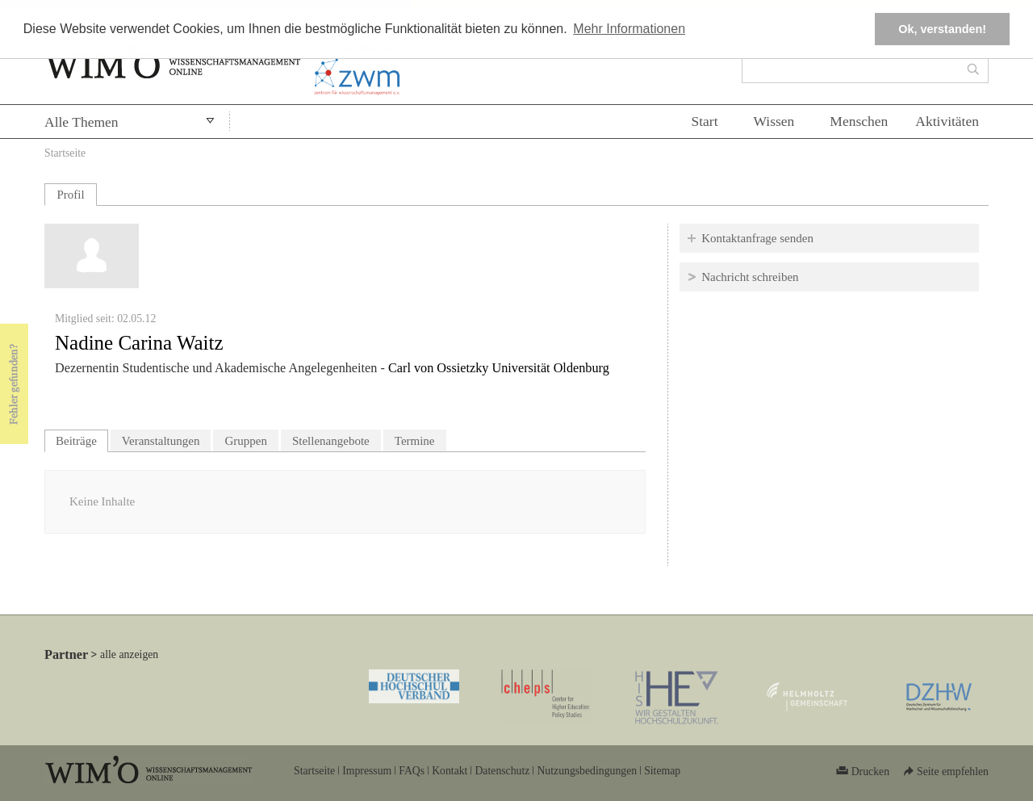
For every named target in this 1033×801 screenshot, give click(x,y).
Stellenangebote (331, 440)
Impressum (366, 771)
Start (704, 121)
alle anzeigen (129, 654)
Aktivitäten (947, 121)
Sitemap (662, 771)
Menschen (859, 121)
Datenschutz (502, 771)
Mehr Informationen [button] (629, 29)
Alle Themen (81, 122)
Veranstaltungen (161, 440)
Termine (415, 440)
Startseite (65, 153)
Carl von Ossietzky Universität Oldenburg (498, 368)
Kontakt (449, 771)
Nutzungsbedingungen (587, 771)
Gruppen (245, 440)
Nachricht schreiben (749, 276)
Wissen (774, 121)
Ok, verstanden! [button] (942, 29)
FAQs (411, 771)
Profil (70, 194)
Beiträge (82, 438)
